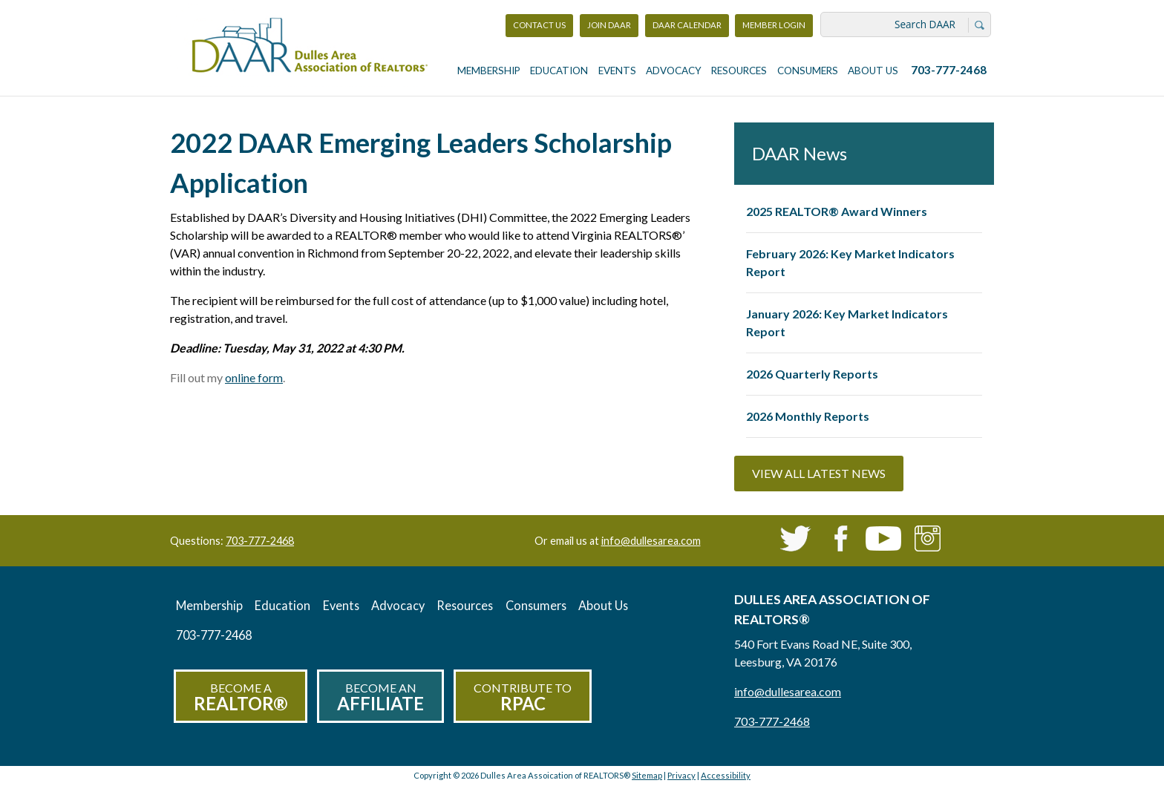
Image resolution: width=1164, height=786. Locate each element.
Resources (739, 70)
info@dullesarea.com (651, 540)
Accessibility (726, 775)
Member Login (773, 28)
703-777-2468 (949, 69)
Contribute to (523, 697)
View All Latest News (819, 473)
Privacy (681, 775)
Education (559, 70)
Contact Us (539, 25)
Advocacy (674, 70)
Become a (240, 697)
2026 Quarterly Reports (812, 374)
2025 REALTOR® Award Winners (836, 211)
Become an (380, 697)
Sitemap (647, 775)
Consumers (807, 70)
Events (617, 70)
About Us (873, 70)
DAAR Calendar (687, 25)
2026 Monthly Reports (807, 416)
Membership (488, 70)
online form (254, 377)
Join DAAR (609, 25)
